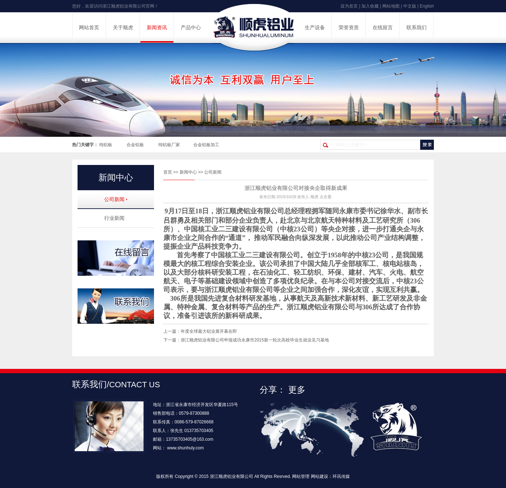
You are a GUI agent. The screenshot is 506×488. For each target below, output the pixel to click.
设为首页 (349, 6)
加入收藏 (370, 6)
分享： (273, 390)
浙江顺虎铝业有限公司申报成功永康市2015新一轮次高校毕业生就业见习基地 (255, 340)
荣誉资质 (349, 27)
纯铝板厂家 (169, 144)
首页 (167, 172)
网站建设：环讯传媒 (330, 476)
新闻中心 (188, 172)
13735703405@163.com (190, 439)
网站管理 (300, 476)
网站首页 (89, 27)
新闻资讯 (157, 27)
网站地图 (391, 6)
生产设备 (315, 27)
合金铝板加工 (206, 144)
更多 (296, 390)
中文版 (409, 6)
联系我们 (416, 27)
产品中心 (191, 27)
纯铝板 (105, 144)
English (427, 6)
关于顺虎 (123, 27)
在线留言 (383, 27)
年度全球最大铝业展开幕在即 (209, 331)
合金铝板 (135, 144)
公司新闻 (212, 172)
